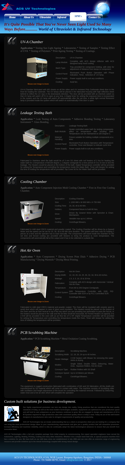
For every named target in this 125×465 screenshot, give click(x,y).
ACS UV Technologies (17, 9)
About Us (29, 17)
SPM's (78, 16)
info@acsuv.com (75, 460)
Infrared (61, 17)
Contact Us (94, 17)
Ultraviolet (45, 17)
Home (12, 17)
